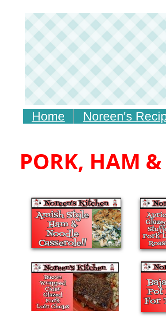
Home (48, 116)
